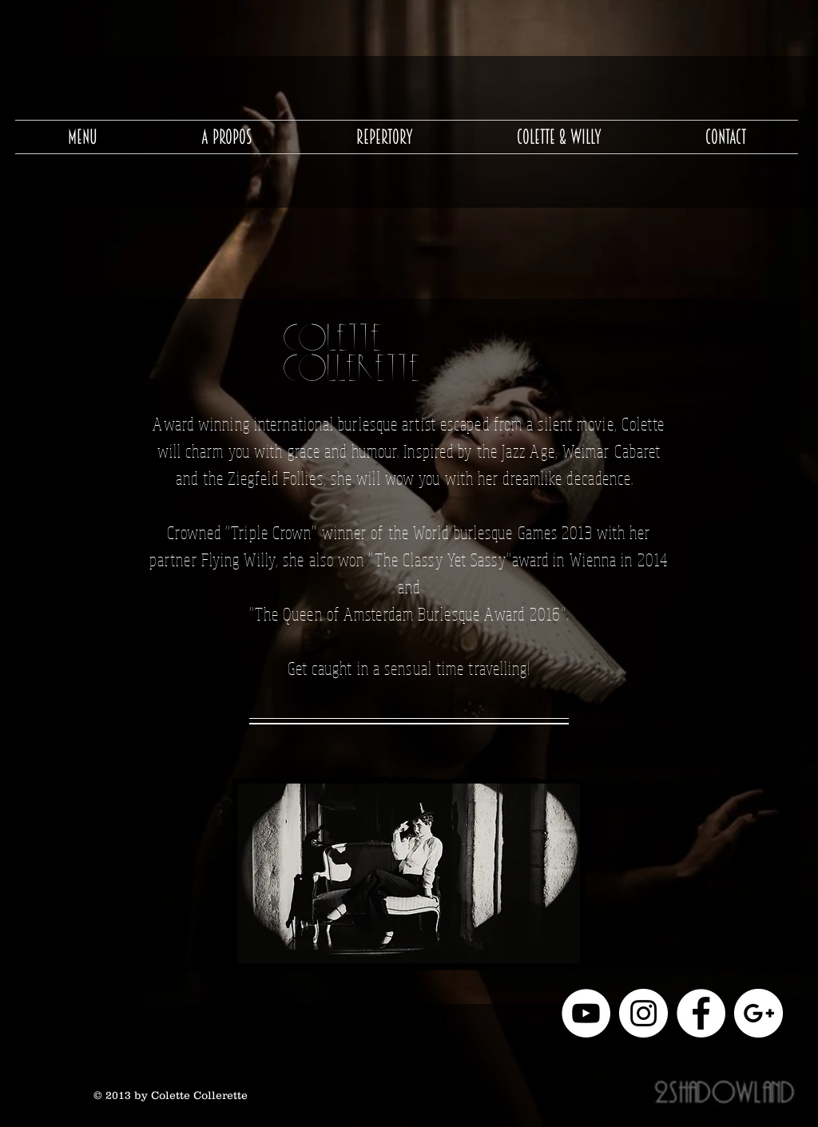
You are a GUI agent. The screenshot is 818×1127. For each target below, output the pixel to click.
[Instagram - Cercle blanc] (643, 1013)
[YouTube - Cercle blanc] (586, 1013)
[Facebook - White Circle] (701, 1013)
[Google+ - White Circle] (758, 1013)
